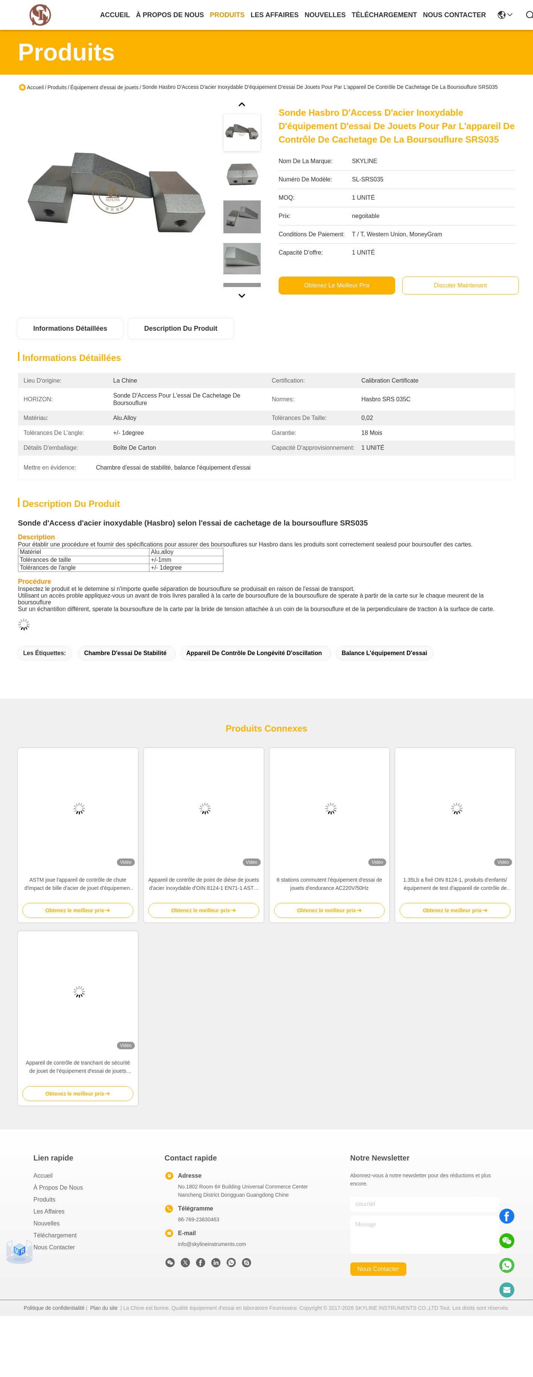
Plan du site (104, 1308)
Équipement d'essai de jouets (104, 87)
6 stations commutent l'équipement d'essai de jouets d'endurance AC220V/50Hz (329, 884)
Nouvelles (47, 1223)
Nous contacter (54, 1247)
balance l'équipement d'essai (384, 653)
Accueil (115, 15)
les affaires (274, 15)
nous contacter (454, 15)
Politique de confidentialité (54, 1308)
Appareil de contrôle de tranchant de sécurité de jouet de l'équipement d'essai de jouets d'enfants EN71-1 (78, 1067)
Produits (56, 87)
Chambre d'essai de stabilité (125, 653)
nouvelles (324, 15)
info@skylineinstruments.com (212, 1244)
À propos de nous (170, 15)
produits (227, 15)
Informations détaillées (70, 328)
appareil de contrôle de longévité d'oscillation (254, 653)
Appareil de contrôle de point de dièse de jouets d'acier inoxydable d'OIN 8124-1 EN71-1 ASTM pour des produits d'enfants (203, 884)
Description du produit (180, 328)
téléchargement (384, 15)
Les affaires (49, 1211)
